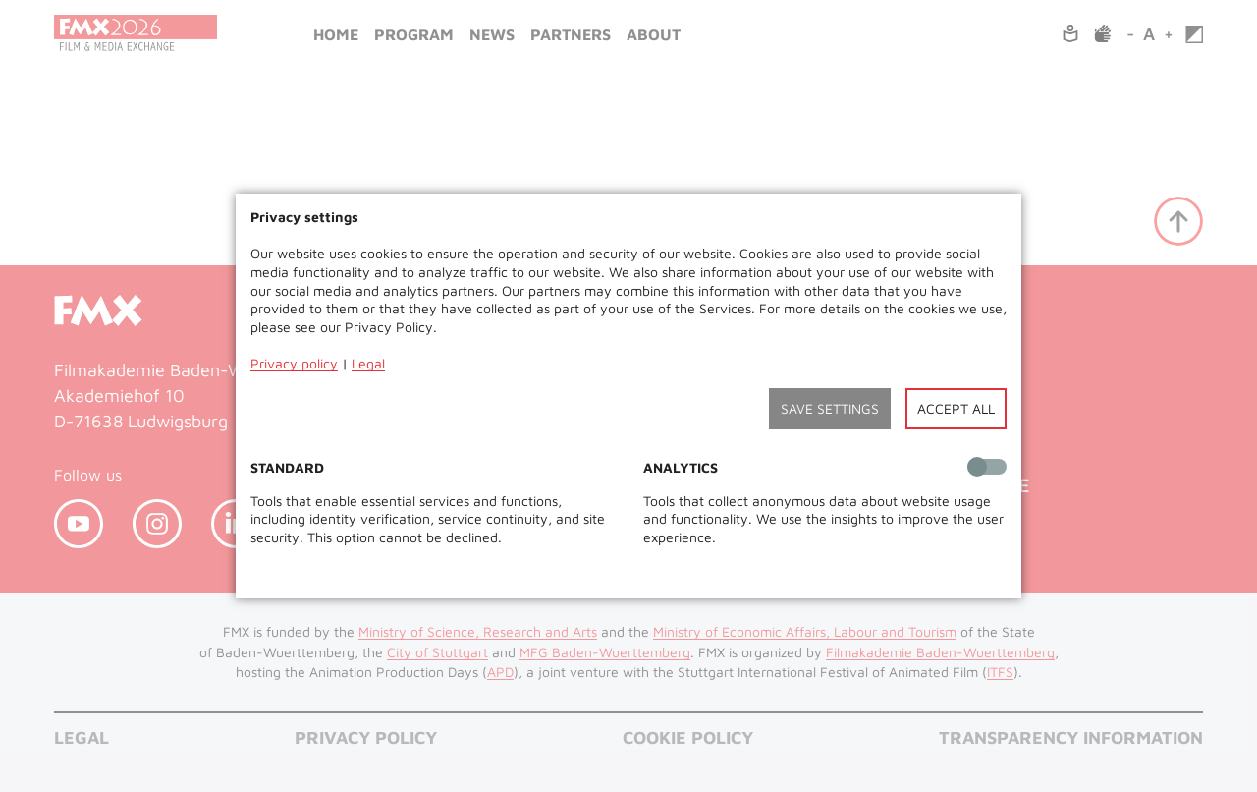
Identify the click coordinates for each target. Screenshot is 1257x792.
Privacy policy (294, 363)
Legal (368, 363)
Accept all (956, 408)
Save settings (830, 408)
